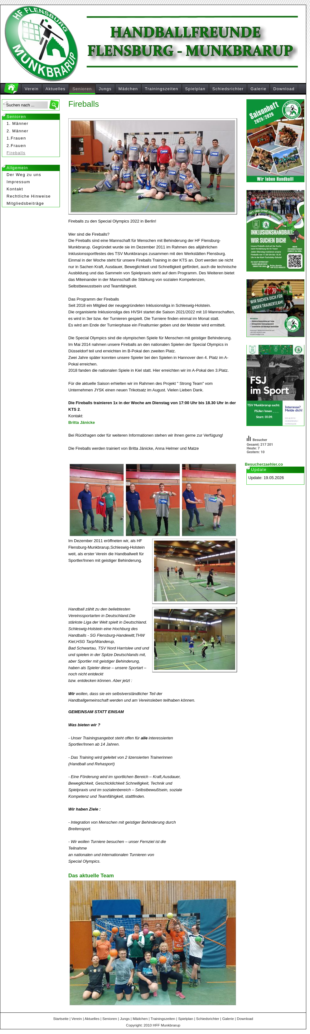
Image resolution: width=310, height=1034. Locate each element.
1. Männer (17, 123)
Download (283, 88)
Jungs (105, 88)
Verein (32, 88)
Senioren (82, 88)
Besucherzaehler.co (264, 464)
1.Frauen (16, 138)
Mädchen (128, 88)
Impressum (18, 181)
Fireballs (16, 152)
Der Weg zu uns (24, 174)
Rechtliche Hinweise (29, 196)
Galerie (258, 88)
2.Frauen (16, 145)
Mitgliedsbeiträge (25, 203)
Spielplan (195, 88)
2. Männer (17, 131)
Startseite (60, 1019)
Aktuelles (55, 88)
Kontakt (15, 189)
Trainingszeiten (161, 88)
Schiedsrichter (228, 88)
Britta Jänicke (81, 422)
